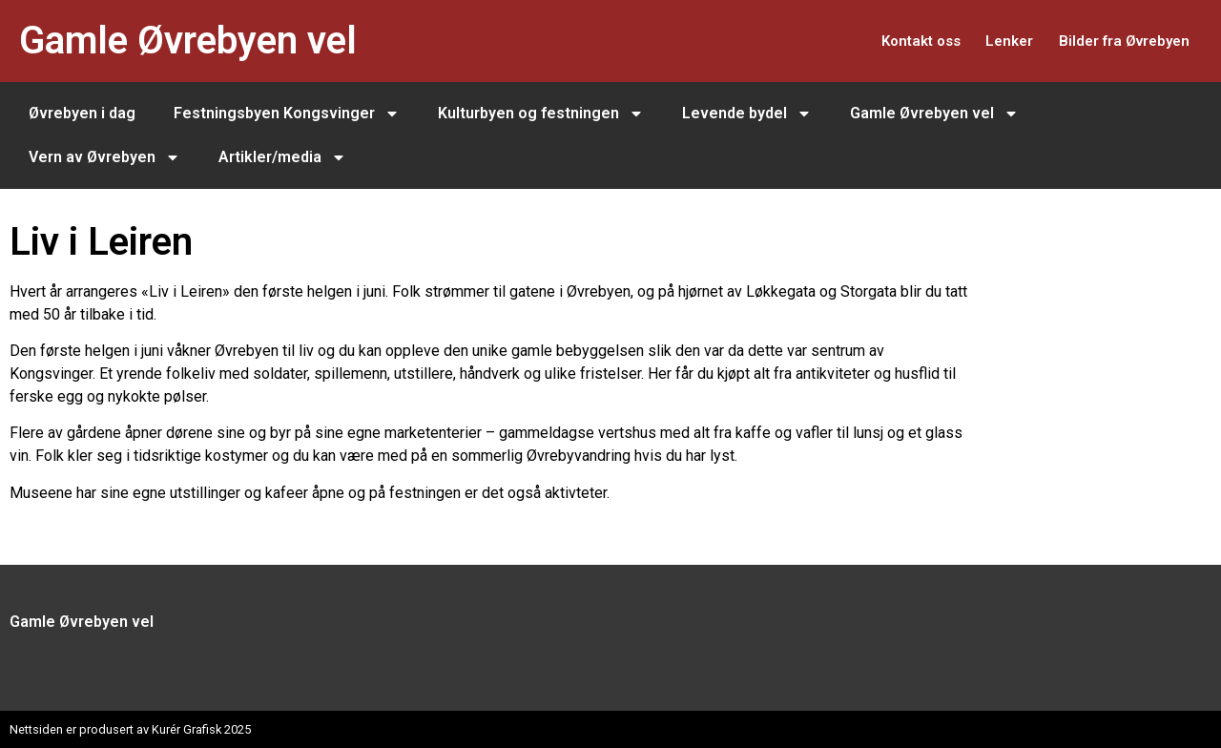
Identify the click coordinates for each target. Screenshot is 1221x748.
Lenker (982, 40)
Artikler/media (282, 157)
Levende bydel (747, 113)
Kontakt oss (875, 40)
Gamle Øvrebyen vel (188, 40)
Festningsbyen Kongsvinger (287, 113)
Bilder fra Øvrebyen (1114, 40)
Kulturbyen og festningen (541, 113)
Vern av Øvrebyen (104, 157)
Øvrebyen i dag (82, 113)
